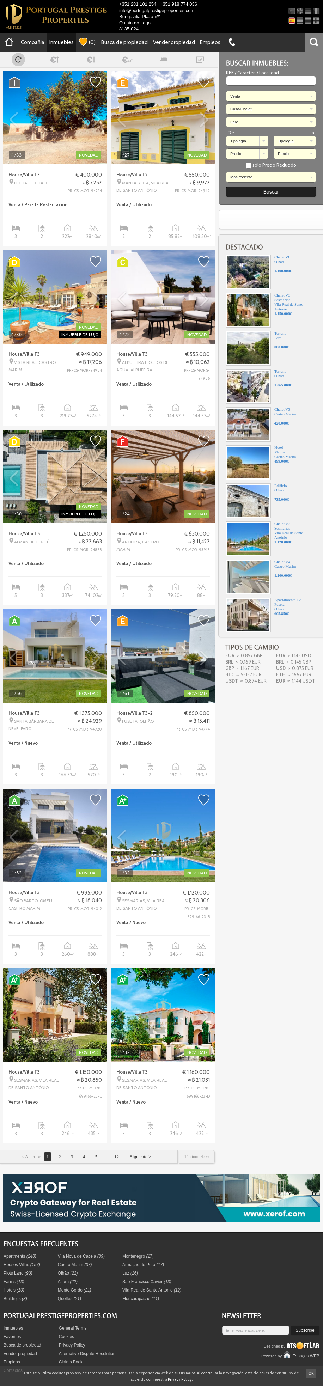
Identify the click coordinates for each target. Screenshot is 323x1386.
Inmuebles (61, 42)
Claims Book (71, 1362)
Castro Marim (75, 1264)
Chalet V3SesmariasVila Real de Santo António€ (264, 310)
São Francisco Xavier (146, 1281)
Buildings (15, 1298)
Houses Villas (22, 1264)
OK (311, 1373)
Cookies (66, 1336)
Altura (68, 1281)
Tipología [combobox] (238, 141)
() (87, 42)
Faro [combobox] (234, 122)
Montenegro (138, 1256)
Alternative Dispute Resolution (87, 1353)
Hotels (14, 1290)
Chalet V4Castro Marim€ (261, 577)
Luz (130, 1273)
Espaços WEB (305, 1356)
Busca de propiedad (124, 42)
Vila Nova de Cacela (81, 1256)
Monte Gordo (74, 1290)
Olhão (68, 1273)
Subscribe (304, 1330)
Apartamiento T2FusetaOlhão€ (263, 615)
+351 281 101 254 (137, 4)
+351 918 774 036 (178, 4)
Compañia (32, 42)
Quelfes (69, 1298)
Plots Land (18, 1273)
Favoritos (12, 1336)
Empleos (210, 42)
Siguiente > (140, 1156)
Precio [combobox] (235, 154)
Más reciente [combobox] (241, 177)
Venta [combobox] (235, 96)
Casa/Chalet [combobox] (241, 109)
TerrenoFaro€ (257, 348)
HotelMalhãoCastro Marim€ (261, 462)
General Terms (72, 1328)
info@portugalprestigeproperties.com (156, 10)
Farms (14, 1281)
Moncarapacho (140, 1298)
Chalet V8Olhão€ (259, 272)
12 (116, 1156)
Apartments (20, 1256)
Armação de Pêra (143, 1264)
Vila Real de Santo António (151, 1290)
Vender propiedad (174, 42)
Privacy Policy (72, 1345)
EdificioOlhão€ (257, 500)
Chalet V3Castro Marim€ (261, 424)
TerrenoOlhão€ (259, 386)
